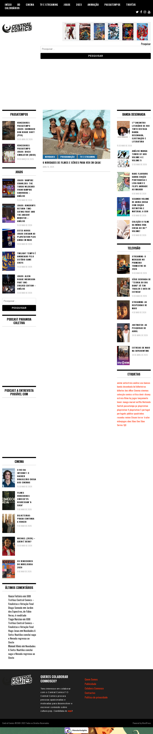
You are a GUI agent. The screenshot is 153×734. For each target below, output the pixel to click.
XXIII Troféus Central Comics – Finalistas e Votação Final (21, 600)
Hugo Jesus (13, 631)
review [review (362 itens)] (140, 421)
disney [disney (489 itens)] (132, 398)
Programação (67, 156)
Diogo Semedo (15, 608)
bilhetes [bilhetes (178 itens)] (131, 390)
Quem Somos (91, 679)
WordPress (146, 723)
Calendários (12, 8)
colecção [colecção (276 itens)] (137, 394)
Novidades (50, 156)
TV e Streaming (49, 4)
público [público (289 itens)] (139, 417)
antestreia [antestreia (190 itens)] (128, 383)
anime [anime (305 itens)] (120, 383)
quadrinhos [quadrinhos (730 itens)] (122, 421)
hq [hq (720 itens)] (149, 398)
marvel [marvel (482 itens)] (120, 406)
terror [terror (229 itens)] (120, 425)
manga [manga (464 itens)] (143, 402)
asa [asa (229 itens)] (143, 383)
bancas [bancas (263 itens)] (120, 386)
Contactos (90, 693)
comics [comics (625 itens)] (145, 394)
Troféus (131, 4)
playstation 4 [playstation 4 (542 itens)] (123, 413)
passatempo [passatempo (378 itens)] (122, 410)
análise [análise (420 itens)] (137, 383)
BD (18, 4)
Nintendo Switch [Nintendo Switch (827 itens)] (138, 406)
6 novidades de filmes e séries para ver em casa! (72, 162)
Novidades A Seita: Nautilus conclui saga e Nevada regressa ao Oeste (22, 636)
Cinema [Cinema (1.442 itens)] (120, 394)
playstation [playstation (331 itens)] (137, 410)
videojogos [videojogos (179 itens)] (135, 425)
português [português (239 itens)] (130, 417)
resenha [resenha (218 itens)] (132, 421)
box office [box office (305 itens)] (140, 390)
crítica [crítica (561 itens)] (120, 398)
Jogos (67, 4)
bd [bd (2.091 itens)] (143, 386)
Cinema (30, 4)
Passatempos (112, 4)
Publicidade (90, 684)
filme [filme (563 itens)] (145, 398)
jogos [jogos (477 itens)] (119, 402)
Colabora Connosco (94, 688)
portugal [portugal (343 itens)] (121, 417)
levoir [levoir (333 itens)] (136, 402)
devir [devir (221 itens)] (126, 398)
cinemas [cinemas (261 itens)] (129, 394)
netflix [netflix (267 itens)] (127, 406)
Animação (93, 4)
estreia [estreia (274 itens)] (139, 398)
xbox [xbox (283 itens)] (142, 425)
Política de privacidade (96, 697)
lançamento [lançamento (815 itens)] (128, 402)
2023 (79, 4)
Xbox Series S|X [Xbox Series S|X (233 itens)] (128, 429)
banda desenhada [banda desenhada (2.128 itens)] (132, 386)
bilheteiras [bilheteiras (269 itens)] (122, 390)
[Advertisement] (76, 82)
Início (8, 4)
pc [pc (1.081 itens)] (130, 410)
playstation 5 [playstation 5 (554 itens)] (136, 413)
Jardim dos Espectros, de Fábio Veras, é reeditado (20, 611)
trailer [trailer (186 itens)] (126, 425)
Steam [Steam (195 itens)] (146, 421)
